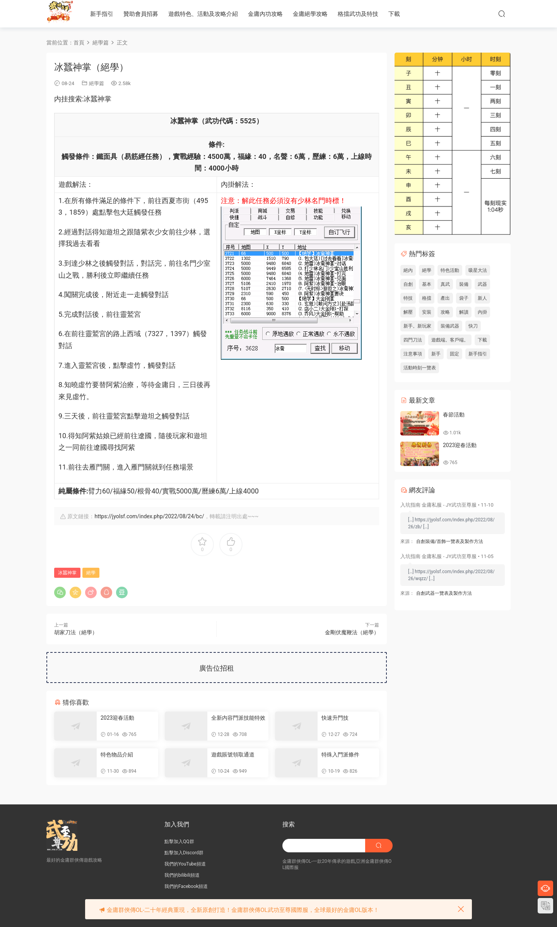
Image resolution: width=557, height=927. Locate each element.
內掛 (482, 312)
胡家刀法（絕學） (75, 632)
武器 (482, 284)
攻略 (445, 312)
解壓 (408, 312)
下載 (394, 13)
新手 (436, 354)
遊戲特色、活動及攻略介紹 (203, 13)
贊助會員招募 (140, 13)
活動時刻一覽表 (419, 367)
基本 (426, 284)
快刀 (473, 326)
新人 (482, 298)
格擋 (426, 298)
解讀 (463, 312)
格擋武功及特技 (358, 13)
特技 (408, 298)
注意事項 (412, 354)
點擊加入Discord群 (183, 852)
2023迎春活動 (117, 718)
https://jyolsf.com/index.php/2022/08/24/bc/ (149, 516)
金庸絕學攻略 (310, 13)
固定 (454, 354)
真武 (445, 284)
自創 (408, 284)
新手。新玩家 (417, 326)
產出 (445, 298)
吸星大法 (477, 270)
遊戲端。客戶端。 (449, 340)
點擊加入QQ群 (179, 841)
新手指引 (101, 13)
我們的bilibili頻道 (182, 875)
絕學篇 (96, 83)
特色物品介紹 (117, 754)
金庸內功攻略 (265, 13)
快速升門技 (335, 718)
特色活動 (450, 270)
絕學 (91, 572)
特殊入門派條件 (340, 754)
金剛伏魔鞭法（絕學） (352, 632)
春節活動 (454, 414)
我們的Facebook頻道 (186, 886)
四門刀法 (412, 340)
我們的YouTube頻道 (185, 864)
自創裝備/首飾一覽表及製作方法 (449, 541)
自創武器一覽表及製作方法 (444, 593)
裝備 (463, 284)
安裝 (426, 312)
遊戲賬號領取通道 (233, 754)
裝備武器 (450, 326)
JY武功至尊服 (59, 13)
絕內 (408, 270)
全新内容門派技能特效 (238, 718)
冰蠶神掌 (67, 572)
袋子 (463, 298)
